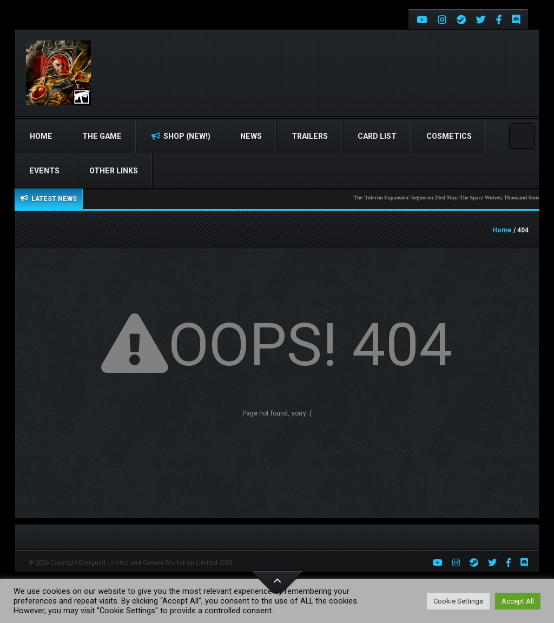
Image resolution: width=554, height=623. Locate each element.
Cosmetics (449, 136)
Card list (377, 136)
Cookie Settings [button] (458, 601)
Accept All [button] (518, 601)
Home (41, 136)
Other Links (113, 170)
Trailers (310, 136)
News (251, 136)
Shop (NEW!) (180, 136)
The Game (102, 136)
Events (44, 170)
